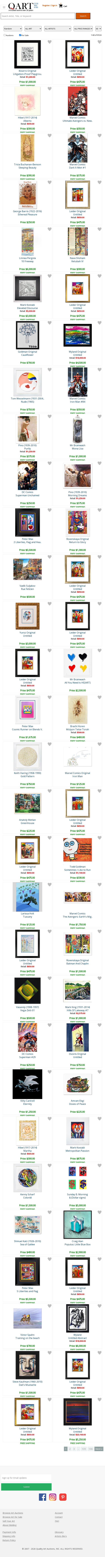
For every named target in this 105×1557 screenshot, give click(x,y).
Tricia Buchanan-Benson (27, 164)
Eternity (27, 1104)
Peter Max (27, 539)
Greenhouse (27, 823)
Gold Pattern (27, 776)
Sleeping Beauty (27, 167)
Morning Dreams (77, 495)
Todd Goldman (78, 866)
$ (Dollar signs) (77, 1197)
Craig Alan (77, 1241)
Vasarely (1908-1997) (27, 1007)
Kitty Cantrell (27, 1100)
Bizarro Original (27, 70)
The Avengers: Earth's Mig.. (77, 916)
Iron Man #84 (77, 401)
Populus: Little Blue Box (77, 1244)
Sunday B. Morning (77, 1194)
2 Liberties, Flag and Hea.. (27, 542)
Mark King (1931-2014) (77, 1007)
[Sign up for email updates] (26, 1477)
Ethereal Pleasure (27, 214)
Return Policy (9, 1540)
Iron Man (77, 776)
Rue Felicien (27, 589)
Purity (27, 448)
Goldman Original (27, 351)
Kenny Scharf (27, 1194)
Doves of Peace (77, 1104)
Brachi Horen (77, 726)
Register (46, 5)
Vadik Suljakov (27, 585)
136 (91, 1448)
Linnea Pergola (27, 258)
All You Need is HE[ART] (77, 682)
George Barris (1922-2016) (27, 211)
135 (84, 1448)
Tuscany (27, 916)
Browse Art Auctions (13, 1512)
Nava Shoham (77, 258)
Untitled (77, 74)
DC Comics (27, 492)
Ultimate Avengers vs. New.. (78, 120)
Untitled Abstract (77, 1338)
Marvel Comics (77, 117)
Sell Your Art (9, 1520)
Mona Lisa (77, 448)
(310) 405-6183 (36, 5)
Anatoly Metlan (27, 819)
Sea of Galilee (27, 1244)
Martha (27, 1150)
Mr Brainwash (77, 445)
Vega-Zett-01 (27, 1010)
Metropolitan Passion (77, 1150)
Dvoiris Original (77, 1054)
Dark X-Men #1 (77, 167)
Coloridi (27, 1197)
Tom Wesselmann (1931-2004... (27, 398)
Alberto (27, 120)
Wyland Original (77, 351)
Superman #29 (27, 1057)
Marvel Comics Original (77, 773)
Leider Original (77, 70)
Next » (99, 1448)
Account (59, 1512)
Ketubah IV (77, 261)
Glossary (59, 1532)
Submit (26, 1486)
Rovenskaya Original (77, 539)
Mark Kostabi (27, 304)
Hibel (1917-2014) (27, 117)
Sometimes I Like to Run (77, 869)
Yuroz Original (27, 632)
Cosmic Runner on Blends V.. (27, 729)
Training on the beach (27, 1338)
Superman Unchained (27, 495)
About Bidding (10, 1525)
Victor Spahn (27, 1334)
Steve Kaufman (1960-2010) (27, 1381)
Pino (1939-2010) (27, 445)
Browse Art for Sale (12, 1516)
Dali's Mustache (27, 1384)
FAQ (57, 1520)
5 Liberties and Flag (27, 1291)
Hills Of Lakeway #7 (77, 1010)
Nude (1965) (27, 401)
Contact (59, 1516)
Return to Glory (77, 542)
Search (83, 16)
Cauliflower (27, 355)
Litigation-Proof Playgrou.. (27, 74)
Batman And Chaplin (77, 963)
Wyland (77, 1334)
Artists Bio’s (61, 1536)
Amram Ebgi (77, 1100)
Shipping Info (8, 1536)
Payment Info (9, 1532)
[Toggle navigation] (4, 7)
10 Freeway (27, 261)
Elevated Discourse (27, 308)
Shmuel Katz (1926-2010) (27, 1241)
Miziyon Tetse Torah (77, 729)
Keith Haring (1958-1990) (27, 773)
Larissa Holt (27, 913)
